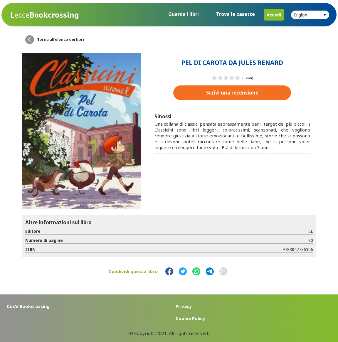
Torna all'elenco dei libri (60, 39)
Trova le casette (235, 14)
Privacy (184, 306)
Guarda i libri (183, 14)
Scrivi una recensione (232, 92)
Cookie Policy (190, 318)
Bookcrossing (45, 14)
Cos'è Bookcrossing (28, 306)
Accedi (274, 15)
